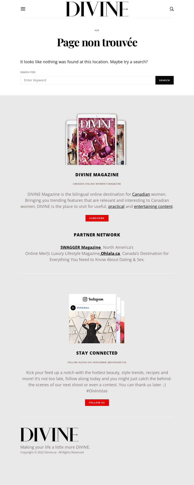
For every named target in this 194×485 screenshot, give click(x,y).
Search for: (28, 72)
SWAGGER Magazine (80, 247)
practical (116, 206)
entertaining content (153, 206)
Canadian (141, 194)
